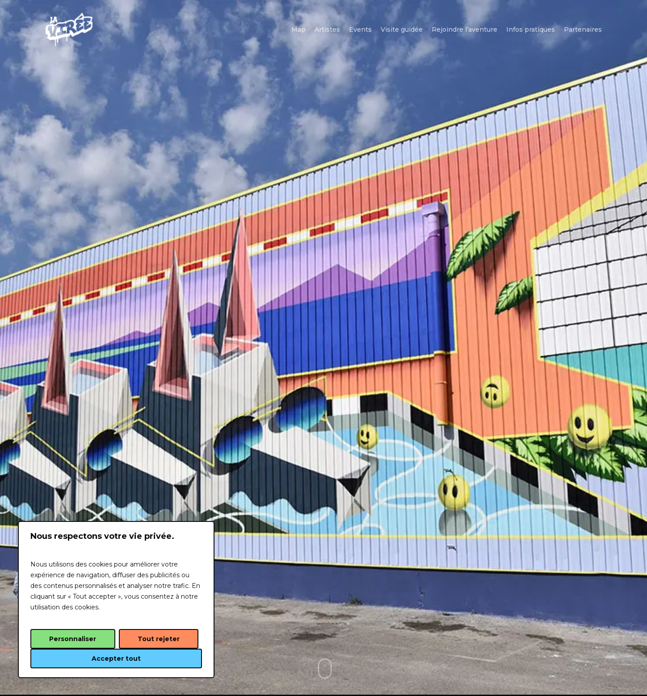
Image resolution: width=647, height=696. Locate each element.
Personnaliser (72, 639)
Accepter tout (116, 658)
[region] (116, 599)
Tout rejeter (159, 639)
